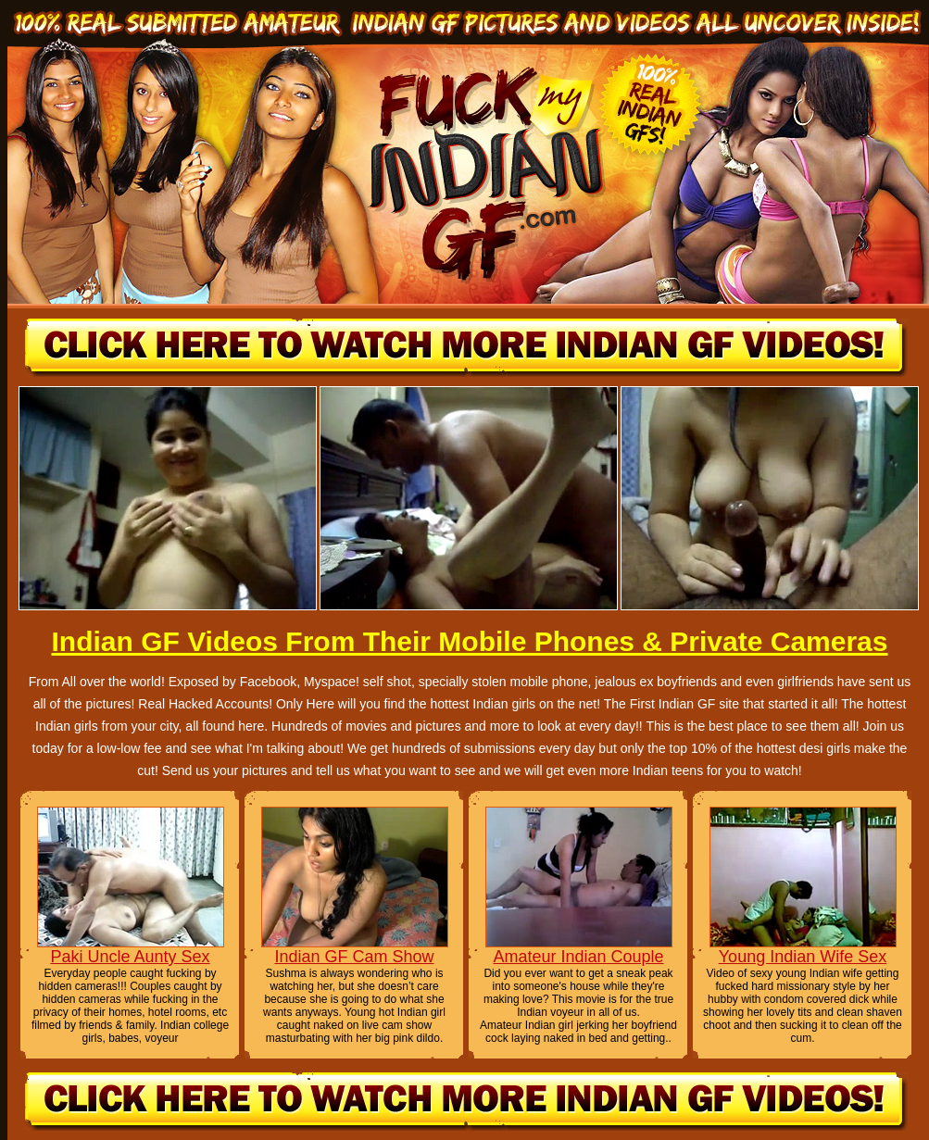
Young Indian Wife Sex (802, 956)
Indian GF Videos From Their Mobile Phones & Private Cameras (469, 641)
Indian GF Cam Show (353, 956)
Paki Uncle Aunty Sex (129, 956)
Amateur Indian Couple (578, 956)
